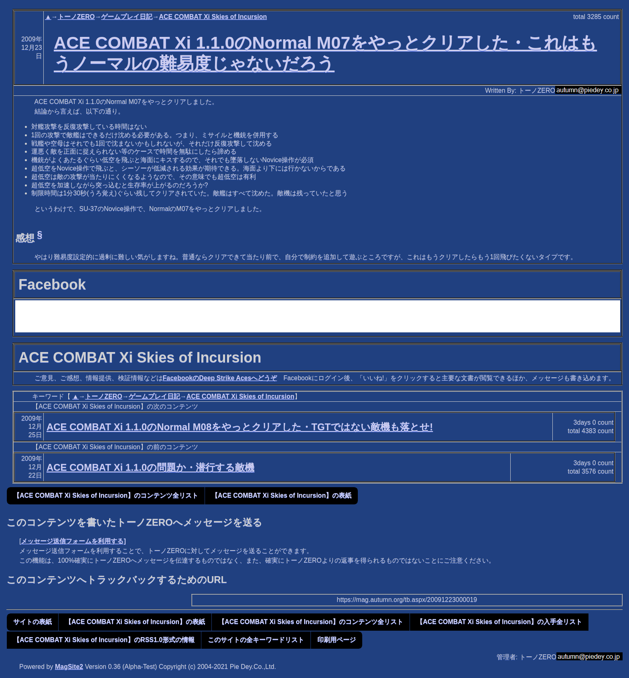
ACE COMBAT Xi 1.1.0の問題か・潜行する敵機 (150, 467)
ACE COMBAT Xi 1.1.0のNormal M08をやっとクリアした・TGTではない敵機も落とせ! (240, 426)
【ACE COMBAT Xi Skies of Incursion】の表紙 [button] (281, 495)
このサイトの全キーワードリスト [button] (256, 639)
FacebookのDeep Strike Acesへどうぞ (220, 377)
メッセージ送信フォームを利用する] (73, 541)
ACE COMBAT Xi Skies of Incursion (213, 16)
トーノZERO (76, 16)
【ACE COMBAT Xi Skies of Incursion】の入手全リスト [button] (499, 621)
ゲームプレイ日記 (126, 16)
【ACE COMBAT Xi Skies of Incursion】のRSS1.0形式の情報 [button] (104, 639)
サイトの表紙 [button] (32, 621)
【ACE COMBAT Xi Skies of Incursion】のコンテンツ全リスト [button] (105, 495)
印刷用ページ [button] (336, 639)
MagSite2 (69, 666)
